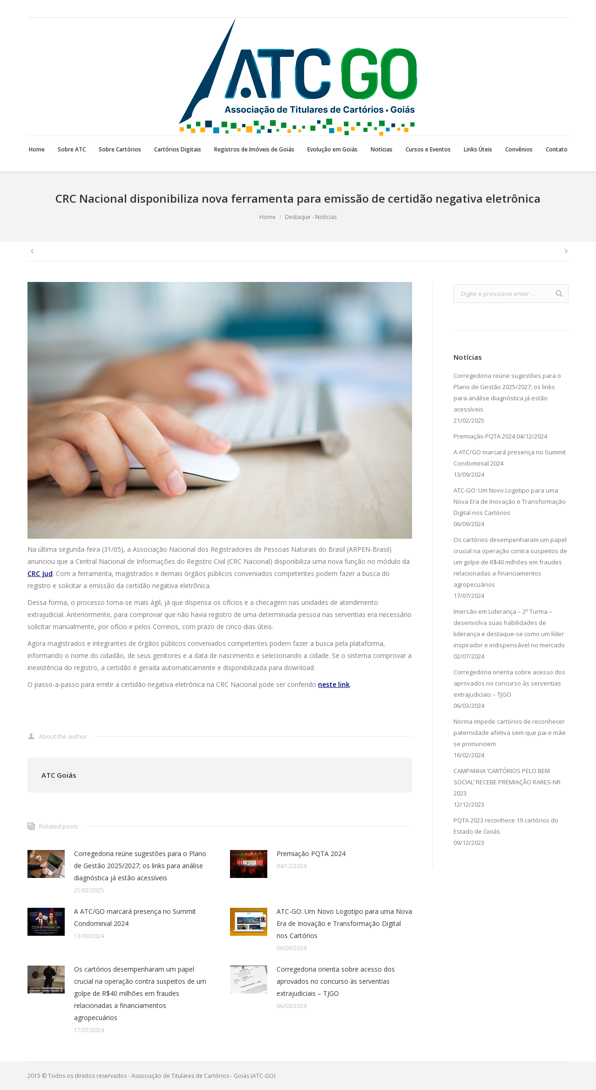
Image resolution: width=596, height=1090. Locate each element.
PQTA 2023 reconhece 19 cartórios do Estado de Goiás (506, 826)
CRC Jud (40, 573)
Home (267, 217)
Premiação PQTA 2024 (311, 853)
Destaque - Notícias (311, 217)
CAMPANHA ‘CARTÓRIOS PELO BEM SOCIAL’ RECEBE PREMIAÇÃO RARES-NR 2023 (507, 782)
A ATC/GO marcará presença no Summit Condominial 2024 (135, 917)
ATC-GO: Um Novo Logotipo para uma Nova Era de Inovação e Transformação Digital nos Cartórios (344, 923)
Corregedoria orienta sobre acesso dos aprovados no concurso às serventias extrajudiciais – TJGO (336, 981)
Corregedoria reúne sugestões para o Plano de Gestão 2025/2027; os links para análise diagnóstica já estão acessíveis (140, 865)
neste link (334, 684)
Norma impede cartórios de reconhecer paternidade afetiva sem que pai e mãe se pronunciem (510, 732)
